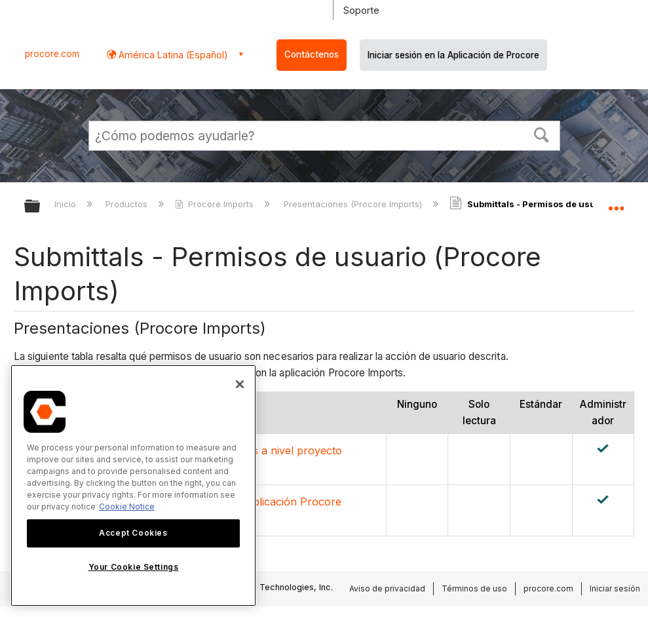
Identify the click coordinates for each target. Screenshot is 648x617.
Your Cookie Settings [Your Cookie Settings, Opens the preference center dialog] (133, 567)
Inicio (66, 204)
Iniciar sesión (615, 588)
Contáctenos (311, 54)
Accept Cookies (133, 533)
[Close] (239, 384)
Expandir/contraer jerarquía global (40, 206)
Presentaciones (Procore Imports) (354, 204)
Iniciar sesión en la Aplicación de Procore (453, 55)
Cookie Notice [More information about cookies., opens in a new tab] (127, 506)
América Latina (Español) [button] (172, 54)
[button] (541, 133)
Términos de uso (474, 588)
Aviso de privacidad (387, 588)
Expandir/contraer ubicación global (616, 202)
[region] (133, 486)
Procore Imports (215, 204)
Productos (127, 204)
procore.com (52, 54)
